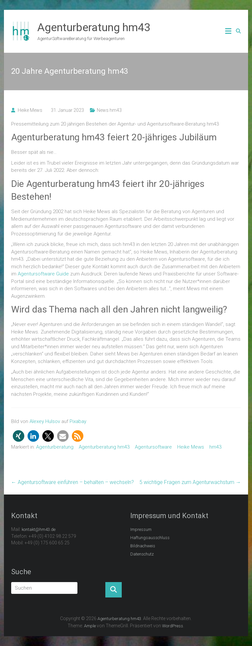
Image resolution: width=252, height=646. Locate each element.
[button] (18, 436)
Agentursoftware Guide (43, 274)
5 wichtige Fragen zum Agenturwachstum (190, 482)
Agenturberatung (55, 447)
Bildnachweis (142, 545)
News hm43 (109, 110)
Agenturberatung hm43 (93, 27)
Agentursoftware (153, 447)
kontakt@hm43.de (38, 529)
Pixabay (78, 421)
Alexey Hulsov (45, 421)
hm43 (215, 447)
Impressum (141, 529)
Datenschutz (142, 554)
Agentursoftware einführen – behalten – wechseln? (72, 482)
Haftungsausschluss (150, 537)
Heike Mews (30, 110)
